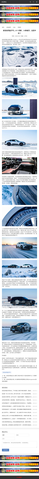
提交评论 (6, 451)
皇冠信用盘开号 (7, 372)
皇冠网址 (4, 2)
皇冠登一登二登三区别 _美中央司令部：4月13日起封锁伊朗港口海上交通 (19, 393)
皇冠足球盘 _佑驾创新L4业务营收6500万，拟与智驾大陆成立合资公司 (19, 425)
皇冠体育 (8, 27)
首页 (3, 27)
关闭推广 (20, 477)
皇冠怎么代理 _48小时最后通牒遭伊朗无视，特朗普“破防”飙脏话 (17, 415)
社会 (14, 27)
